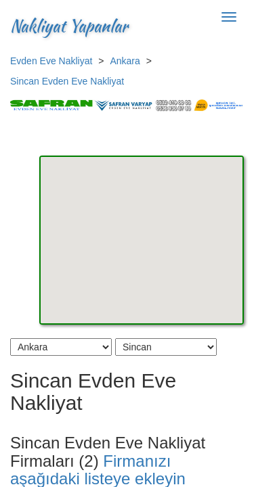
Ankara (125, 60)
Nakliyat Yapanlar (69, 26)
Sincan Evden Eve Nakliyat (67, 81)
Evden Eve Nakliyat (51, 60)
